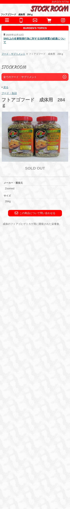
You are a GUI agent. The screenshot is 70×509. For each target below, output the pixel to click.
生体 (9, 364)
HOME (11, 351)
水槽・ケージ (16, 399)
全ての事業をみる (18, 447)
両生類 (24, 369)
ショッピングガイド (19, 421)
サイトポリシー (15, 494)
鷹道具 (32, 399)
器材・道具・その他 (19, 389)
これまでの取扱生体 (19, 382)
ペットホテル (15, 434)
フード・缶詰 (9, 93)
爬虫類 (13, 369)
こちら (21, 335)
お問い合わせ (15, 440)
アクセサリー (16, 394)
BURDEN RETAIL (60, 1)
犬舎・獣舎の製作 (18, 427)
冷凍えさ (33, 413)
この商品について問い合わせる (35, 213)
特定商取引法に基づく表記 (21, 484)
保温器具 (33, 394)
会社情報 (11, 480)
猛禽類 (43, 369)
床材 (45, 394)
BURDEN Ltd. (14, 475)
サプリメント (50, 413)
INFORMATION (16, 357)
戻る (5, 87)
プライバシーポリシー (19, 489)
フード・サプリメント (13, 54)
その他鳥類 (15, 374)
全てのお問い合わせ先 (20, 453)
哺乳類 (30, 374)
